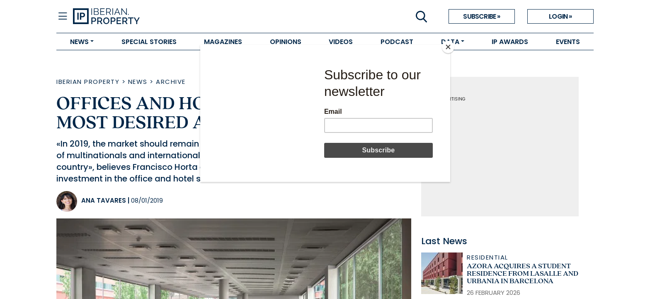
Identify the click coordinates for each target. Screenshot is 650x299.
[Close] (448, 47)
